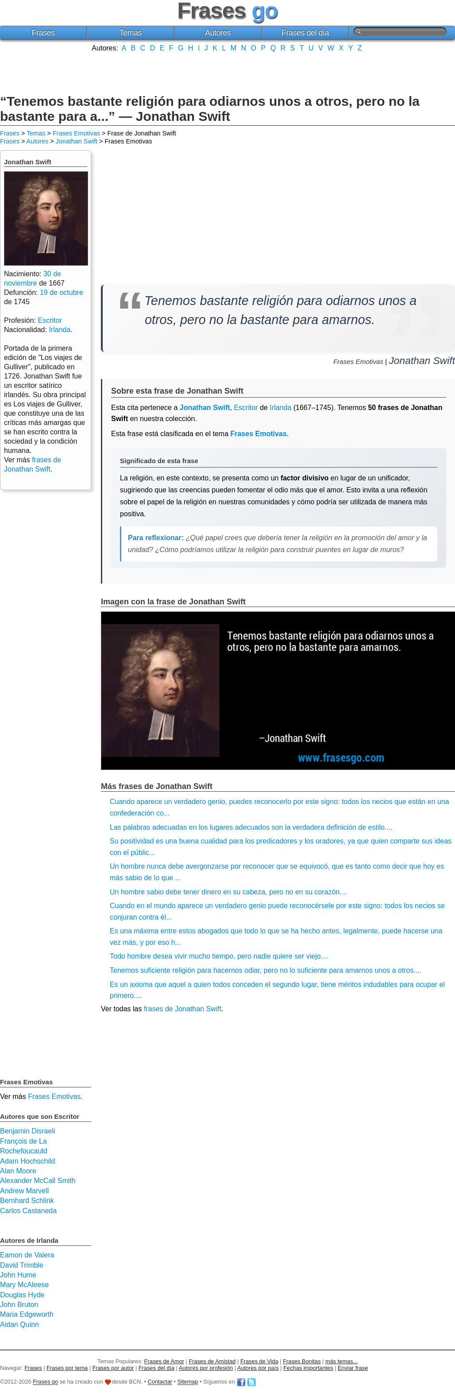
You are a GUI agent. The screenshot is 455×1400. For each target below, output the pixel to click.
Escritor (246, 407)
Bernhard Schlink (27, 1200)
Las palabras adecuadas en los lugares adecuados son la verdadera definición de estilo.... (251, 827)
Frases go (45, 1382)
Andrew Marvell (24, 1191)
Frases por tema (67, 1368)
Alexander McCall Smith (38, 1180)
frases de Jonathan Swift (182, 1009)
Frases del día (305, 32)
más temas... (341, 1361)
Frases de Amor (164, 1361)
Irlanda (280, 407)
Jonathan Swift (76, 141)
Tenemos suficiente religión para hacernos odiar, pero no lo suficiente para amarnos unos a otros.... (265, 970)
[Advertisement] (227, 72)
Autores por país (258, 1368)
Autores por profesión (206, 1368)
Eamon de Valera (27, 1255)
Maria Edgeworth (27, 1314)
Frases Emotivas (76, 133)
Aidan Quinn (19, 1324)
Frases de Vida (259, 1361)
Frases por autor (113, 1368)
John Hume (18, 1275)
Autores (218, 32)
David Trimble (21, 1265)
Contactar (160, 1382)
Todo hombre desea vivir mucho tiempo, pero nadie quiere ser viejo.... (219, 956)
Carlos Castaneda (28, 1210)
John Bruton (19, 1304)
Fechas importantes (308, 1368)
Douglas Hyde (22, 1295)
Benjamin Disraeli (27, 1131)
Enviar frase (353, 1368)
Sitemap (187, 1382)
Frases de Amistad (212, 1361)
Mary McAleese (24, 1284)
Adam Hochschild (27, 1161)
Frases (43, 32)
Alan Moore (18, 1171)
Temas (131, 32)
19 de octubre (61, 292)
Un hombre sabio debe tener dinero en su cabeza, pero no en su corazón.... (228, 892)
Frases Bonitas (301, 1361)
